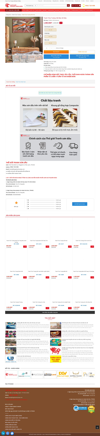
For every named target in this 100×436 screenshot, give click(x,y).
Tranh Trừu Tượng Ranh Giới (16, 271)
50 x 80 (50, 29)
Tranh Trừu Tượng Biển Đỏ (61, 271)
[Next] (40, 36)
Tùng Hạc (68, 10)
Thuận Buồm (51, 10)
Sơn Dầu (50, 36)
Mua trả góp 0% (56, 56)
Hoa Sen (57, 10)
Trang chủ (40, 1)
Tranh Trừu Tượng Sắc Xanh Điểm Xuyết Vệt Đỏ (38, 271)
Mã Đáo (44, 10)
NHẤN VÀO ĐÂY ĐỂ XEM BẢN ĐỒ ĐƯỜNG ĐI (18, 171)
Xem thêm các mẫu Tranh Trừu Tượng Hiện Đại (50, 92)
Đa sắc (50, 43)
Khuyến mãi (77, 1)
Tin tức (87, 1)
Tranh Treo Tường (10, 81)
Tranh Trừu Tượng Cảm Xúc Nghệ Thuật (61, 302)
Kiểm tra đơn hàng (47, 1)
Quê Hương (39, 10)
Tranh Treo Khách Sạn (21, 81)
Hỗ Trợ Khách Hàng (69, 1)
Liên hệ (91, 1)
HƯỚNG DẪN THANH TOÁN (14, 173)
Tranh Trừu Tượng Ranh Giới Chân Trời (39, 240)
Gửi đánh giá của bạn (80, 204)
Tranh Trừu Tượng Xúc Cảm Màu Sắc (83, 302)
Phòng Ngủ (82, 10)
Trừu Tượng (26, 10)
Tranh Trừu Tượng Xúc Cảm (39, 302)
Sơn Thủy (32, 10)
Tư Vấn (82, 1)
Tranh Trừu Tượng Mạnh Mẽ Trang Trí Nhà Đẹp (83, 271)
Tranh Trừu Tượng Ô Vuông (16, 302)
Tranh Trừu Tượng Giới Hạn (61, 240)
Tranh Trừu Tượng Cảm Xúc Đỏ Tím (84, 240)
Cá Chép (62, 10)
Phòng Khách (75, 10)
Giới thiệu (62, 1)
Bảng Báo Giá (55, 1)
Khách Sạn (89, 10)
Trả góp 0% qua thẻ (82, 56)
